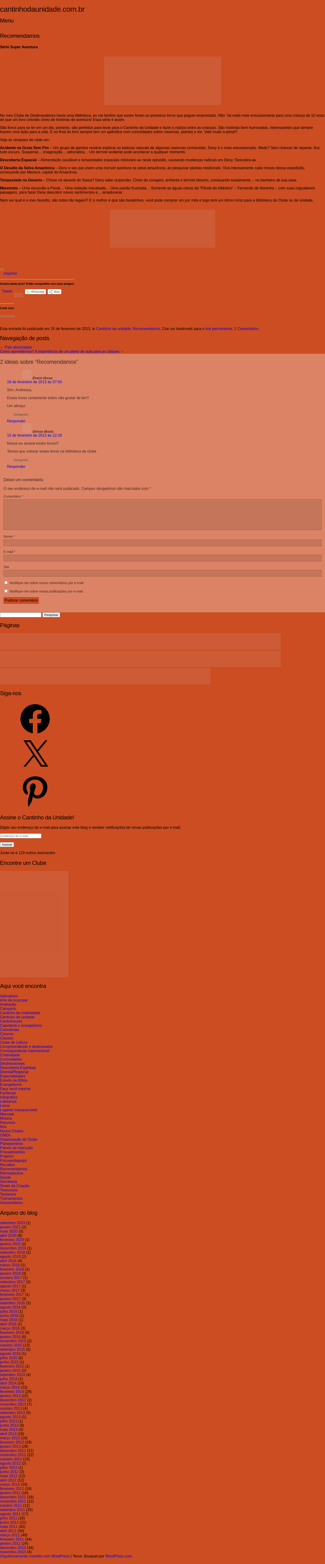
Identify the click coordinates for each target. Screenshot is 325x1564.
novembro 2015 (13, 1347)
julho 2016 (8, 1317)
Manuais (7, 1120)
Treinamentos (11, 1204)
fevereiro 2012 (12, 1494)
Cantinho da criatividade (20, 1018)
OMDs (5, 1141)
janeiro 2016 (10, 1342)
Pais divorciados (16, 347)
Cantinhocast (11, 1027)
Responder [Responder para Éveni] (16, 421)
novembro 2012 (13, 1461)
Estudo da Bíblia (13, 1086)
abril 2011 (8, 1536)
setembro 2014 (12, 1380)
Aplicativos (9, 1002)
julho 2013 (8, 1427)
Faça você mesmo (15, 1094)
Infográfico (9, 1103)
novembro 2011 (13, 1507)
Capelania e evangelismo (21, 1031)
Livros (5, 1111)
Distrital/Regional (14, 1078)
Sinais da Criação (14, 1191)
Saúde (5, 1183)
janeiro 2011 (10, 1549)
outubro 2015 (11, 1351)
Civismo (6, 1040)
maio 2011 (9, 1532)
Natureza (7, 1128)
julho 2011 (8, 1524)
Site (6, 572)
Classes (6, 1044)
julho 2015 (8, 1363)
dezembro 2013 (13, 1406)
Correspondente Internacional (24, 1056)
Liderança (8, 1107)
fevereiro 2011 (12, 1545)
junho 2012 (9, 1477)
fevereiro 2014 (12, 1397)
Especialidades (12, 1082)
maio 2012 (9, 1482)
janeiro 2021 (10, 1233)
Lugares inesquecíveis (18, 1116)
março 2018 (10, 1271)
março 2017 (10, 1296)
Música (6, 1124)
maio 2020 (9, 1237)
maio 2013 (9, 1435)
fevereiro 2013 (12, 1448)
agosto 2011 (10, 1520)
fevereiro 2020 (12, 1245)
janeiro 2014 (10, 1401)
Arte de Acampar (14, 1006)
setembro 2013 (12, 1418)
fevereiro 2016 (12, 1338)
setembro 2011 (12, 1515)
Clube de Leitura (13, 1048)
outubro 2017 (11, 1283)
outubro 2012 (11, 1465)
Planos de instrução (16, 1153)
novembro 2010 (13, 1558)
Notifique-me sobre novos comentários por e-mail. (47, 588)
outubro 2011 (11, 1511)
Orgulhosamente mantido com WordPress (35, 1562)
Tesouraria (9, 1196)
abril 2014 (8, 1389)
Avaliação (8, 1010)
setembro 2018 (12, 1258)
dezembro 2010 (13, 1553)
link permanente (218, 329)
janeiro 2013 (10, 1452)
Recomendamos (146, 329)
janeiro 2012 (10, 1498)
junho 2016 (9, 1321)
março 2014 (10, 1393)
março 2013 (10, 1444)
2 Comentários (246, 329)
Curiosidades (11, 1065)
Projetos (7, 1162)
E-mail (9, 557)
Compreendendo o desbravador (26, 1052)
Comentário (13, 496)
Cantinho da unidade (113, 329)
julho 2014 (8, 1385)
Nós (3, 1132)
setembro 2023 (12, 1228)
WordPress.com (118, 1562)
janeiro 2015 (10, 1376)
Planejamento (11, 1149)
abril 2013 (8, 1439)
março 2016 (10, 1334)
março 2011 (10, 1541)
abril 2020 (8, 1241)
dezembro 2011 (13, 1503)
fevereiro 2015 (12, 1372)
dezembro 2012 (13, 1456)
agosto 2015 (10, 1359)
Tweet (7, 291)
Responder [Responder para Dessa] (16, 467)
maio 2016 (9, 1326)
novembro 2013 (13, 1410)
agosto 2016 (10, 1313)
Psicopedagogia (13, 1166)
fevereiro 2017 (12, 1300)
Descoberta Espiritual (18, 1073)
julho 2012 (8, 1473)
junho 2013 (9, 1431)
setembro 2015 (12, 1355)
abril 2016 (8, 1330)
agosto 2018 (10, 1262)
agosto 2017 (10, 1292)
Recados (7, 1170)
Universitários (11, 1208)
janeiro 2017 (10, 1304)
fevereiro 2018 (12, 1275)
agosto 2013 (10, 1423)
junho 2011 (9, 1528)
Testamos (8, 1200)
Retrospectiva (11, 1179)
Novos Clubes (11, 1137)
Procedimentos (12, 1158)
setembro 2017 (12, 1288)
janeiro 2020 (10, 1250)
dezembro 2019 (13, 1254)
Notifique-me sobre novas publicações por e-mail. (47, 597)
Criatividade (10, 1061)
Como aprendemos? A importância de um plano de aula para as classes (62, 351)
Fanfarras (8, 1099)
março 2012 (10, 1490)
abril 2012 (8, 1486)
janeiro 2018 (10, 1279)
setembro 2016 (12, 1309)
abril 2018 (8, 1266)
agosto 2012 (10, 1469)
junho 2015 (9, 1368)
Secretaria (8, 1187)
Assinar (7, 850)
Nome (9, 542)
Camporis (8, 1014)
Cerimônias (9, 1035)
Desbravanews (12, 1069)
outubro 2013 (11, 1414)
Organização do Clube (18, 1145)
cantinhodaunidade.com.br (42, 9)
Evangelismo (11, 1090)
